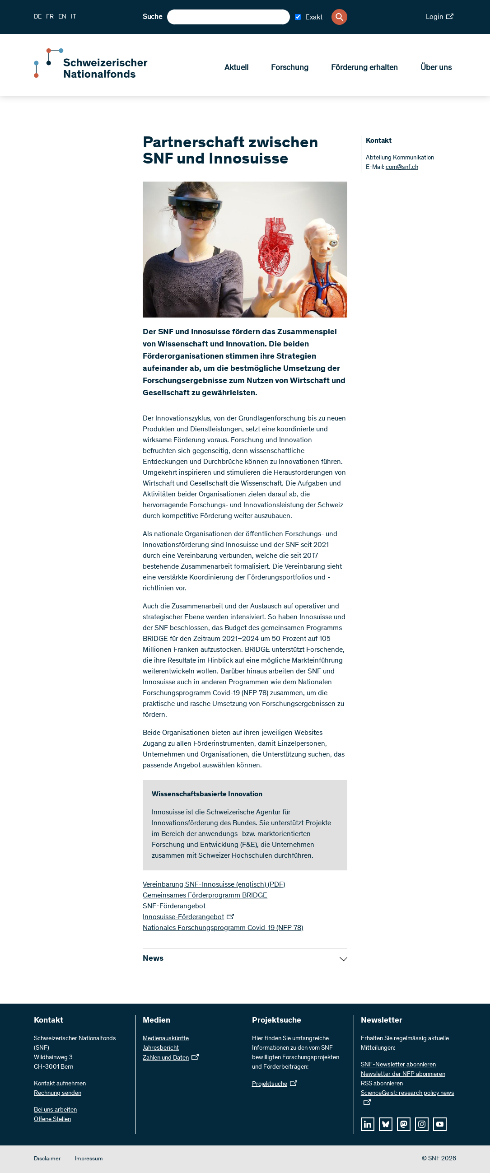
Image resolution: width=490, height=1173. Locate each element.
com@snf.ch (402, 167)
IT (73, 17)
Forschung (289, 68)
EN (62, 17)
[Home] (99, 75)
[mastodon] (404, 1124)
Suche (152, 17)
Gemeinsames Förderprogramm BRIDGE (205, 895)
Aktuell (236, 68)
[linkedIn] (367, 1124)
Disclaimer (47, 1159)
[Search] (339, 17)
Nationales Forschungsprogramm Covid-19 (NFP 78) (223, 928)
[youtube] (440, 1124)
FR (50, 17)
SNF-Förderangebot (174, 906)
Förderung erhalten (364, 68)
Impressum (89, 1159)
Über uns (436, 68)
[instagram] (422, 1124)
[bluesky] (385, 1124)
